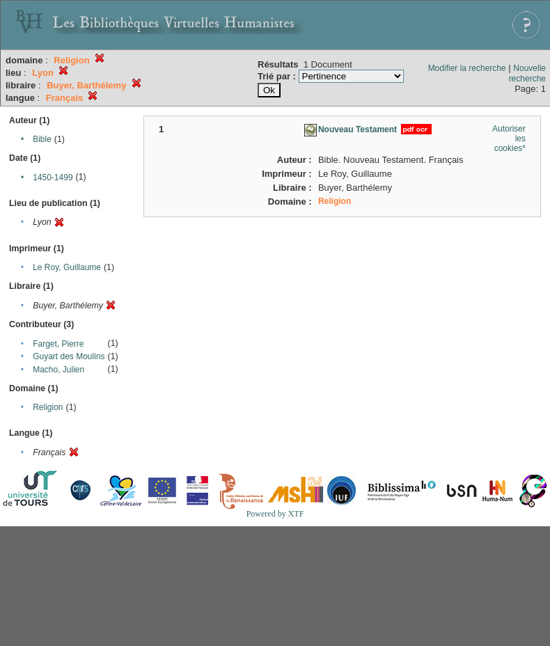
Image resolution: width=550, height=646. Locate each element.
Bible (42, 139)
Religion (48, 407)
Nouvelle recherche (527, 73)
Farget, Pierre (58, 344)
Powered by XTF (275, 514)
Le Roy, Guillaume (67, 267)
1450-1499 (52, 177)
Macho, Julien (58, 370)
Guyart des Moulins (68, 356)
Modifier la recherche (467, 68)
